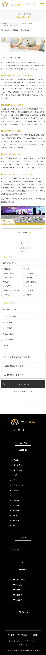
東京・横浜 (8, 256)
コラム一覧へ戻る (23, 232)
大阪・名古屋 (9, 303)
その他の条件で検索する (23, 391)
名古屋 (24, 537)
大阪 (24, 562)
